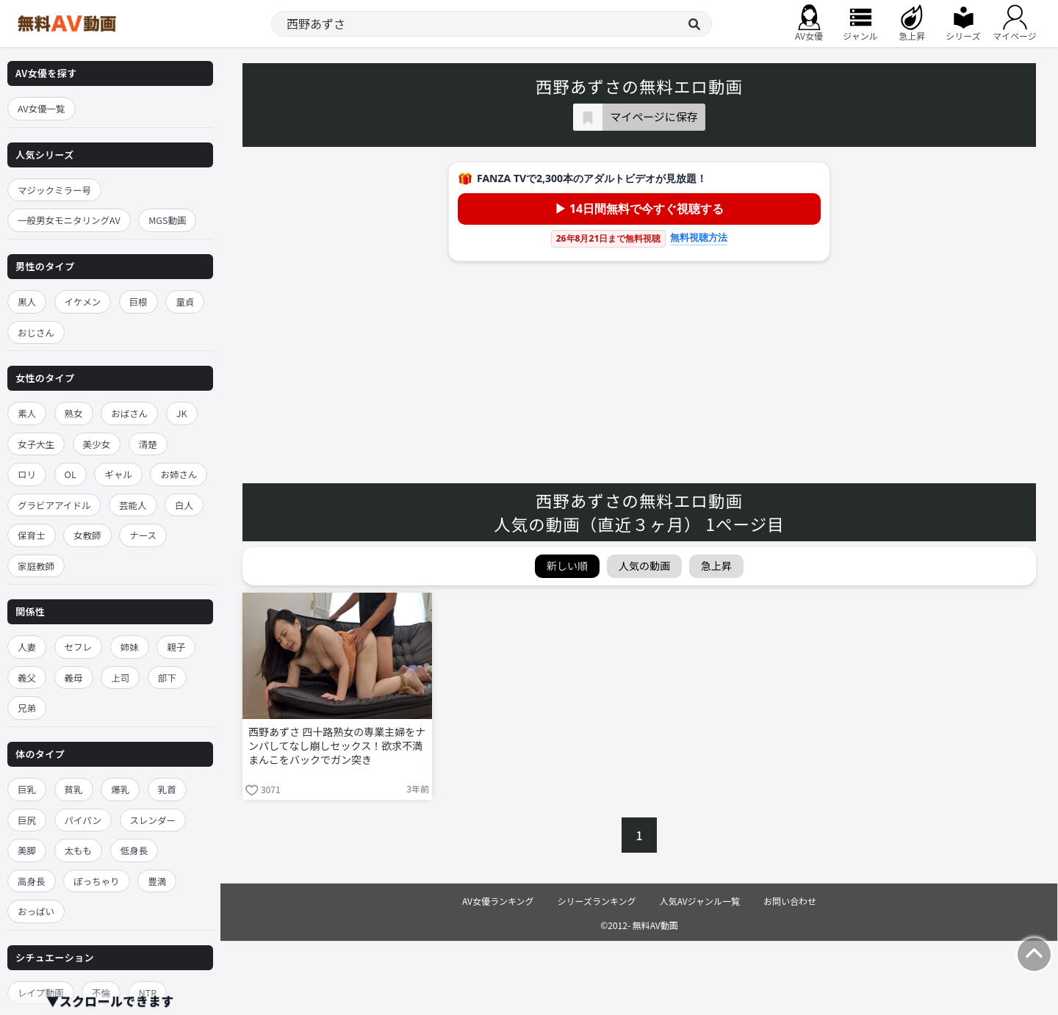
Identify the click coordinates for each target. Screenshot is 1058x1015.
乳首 (167, 789)
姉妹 (129, 647)
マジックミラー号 (54, 190)
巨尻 (27, 820)
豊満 (157, 881)
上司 (120, 678)
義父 (27, 678)
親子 (176, 647)
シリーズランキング (597, 901)
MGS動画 (167, 220)
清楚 (148, 444)
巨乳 (27, 789)
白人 (184, 505)
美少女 (97, 444)
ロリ (27, 474)
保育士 (32, 535)
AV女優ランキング (498, 901)
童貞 (185, 301)
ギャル (118, 474)
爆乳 (120, 789)
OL (70, 474)
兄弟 (27, 708)
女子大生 (36, 444)
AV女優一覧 (41, 108)
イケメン (83, 301)
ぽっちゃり (96, 881)
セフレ (79, 647)
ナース (142, 535)
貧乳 (74, 789)
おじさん (36, 332)
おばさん (129, 413)
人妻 (27, 647)
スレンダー (153, 820)
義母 (74, 678)
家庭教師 (36, 566)
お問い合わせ (789, 901)
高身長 (32, 881)
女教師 (87, 535)
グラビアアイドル (54, 505)
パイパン (83, 820)
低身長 (134, 850)
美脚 (27, 850)
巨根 (138, 301)
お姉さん (178, 474)
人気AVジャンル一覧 (700, 901)
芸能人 (133, 505)
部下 (167, 678)
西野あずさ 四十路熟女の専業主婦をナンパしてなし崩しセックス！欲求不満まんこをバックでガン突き (336, 746)
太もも (79, 850)
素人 (27, 413)
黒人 (27, 301)
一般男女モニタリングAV (69, 220)
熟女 (74, 413)
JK (181, 413)
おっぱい (36, 911)
